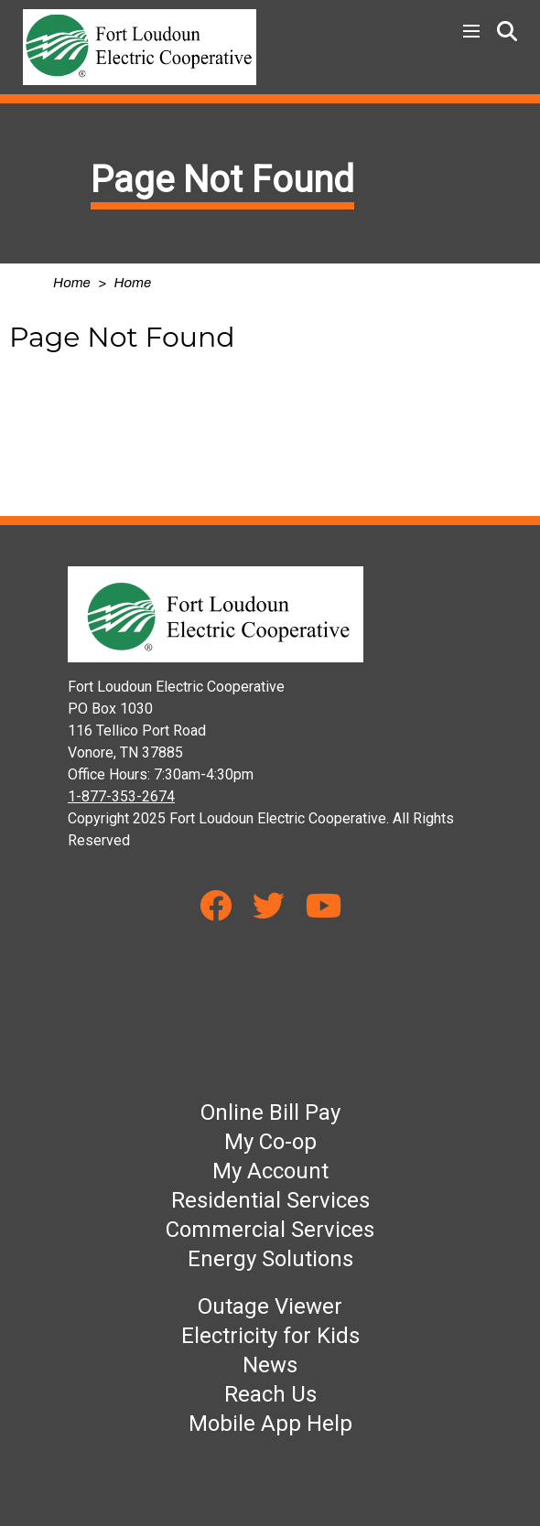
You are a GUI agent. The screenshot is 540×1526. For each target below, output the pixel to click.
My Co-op (270, 1142)
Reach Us (270, 1394)
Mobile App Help (270, 1423)
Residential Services (270, 1200)
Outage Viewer (270, 1306)
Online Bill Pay (270, 1112)
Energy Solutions (270, 1259)
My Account (270, 1171)
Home (72, 282)
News (270, 1365)
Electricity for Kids (270, 1336)
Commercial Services (270, 1229)
